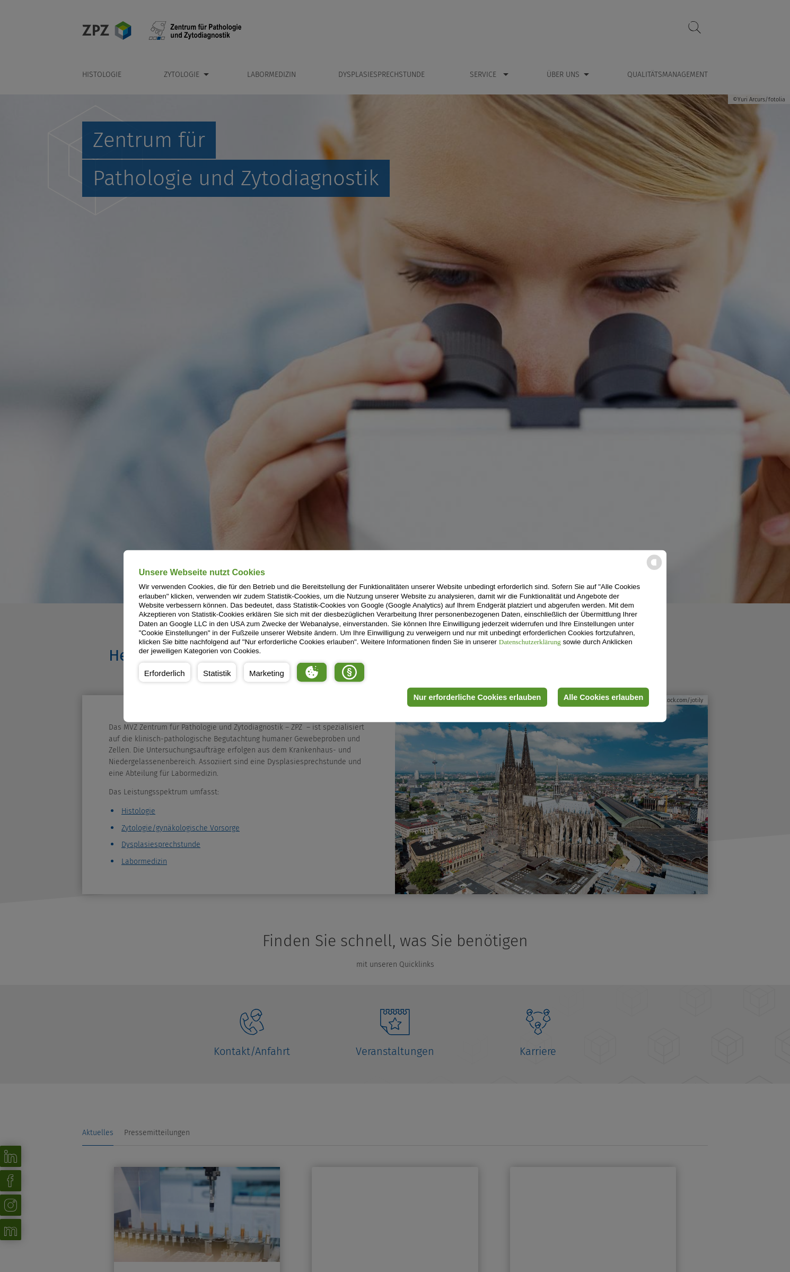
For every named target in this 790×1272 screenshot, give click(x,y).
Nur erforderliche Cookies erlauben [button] (476, 697)
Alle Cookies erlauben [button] (603, 697)
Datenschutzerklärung (530, 642)
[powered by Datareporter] (654, 569)
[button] (164, 672)
